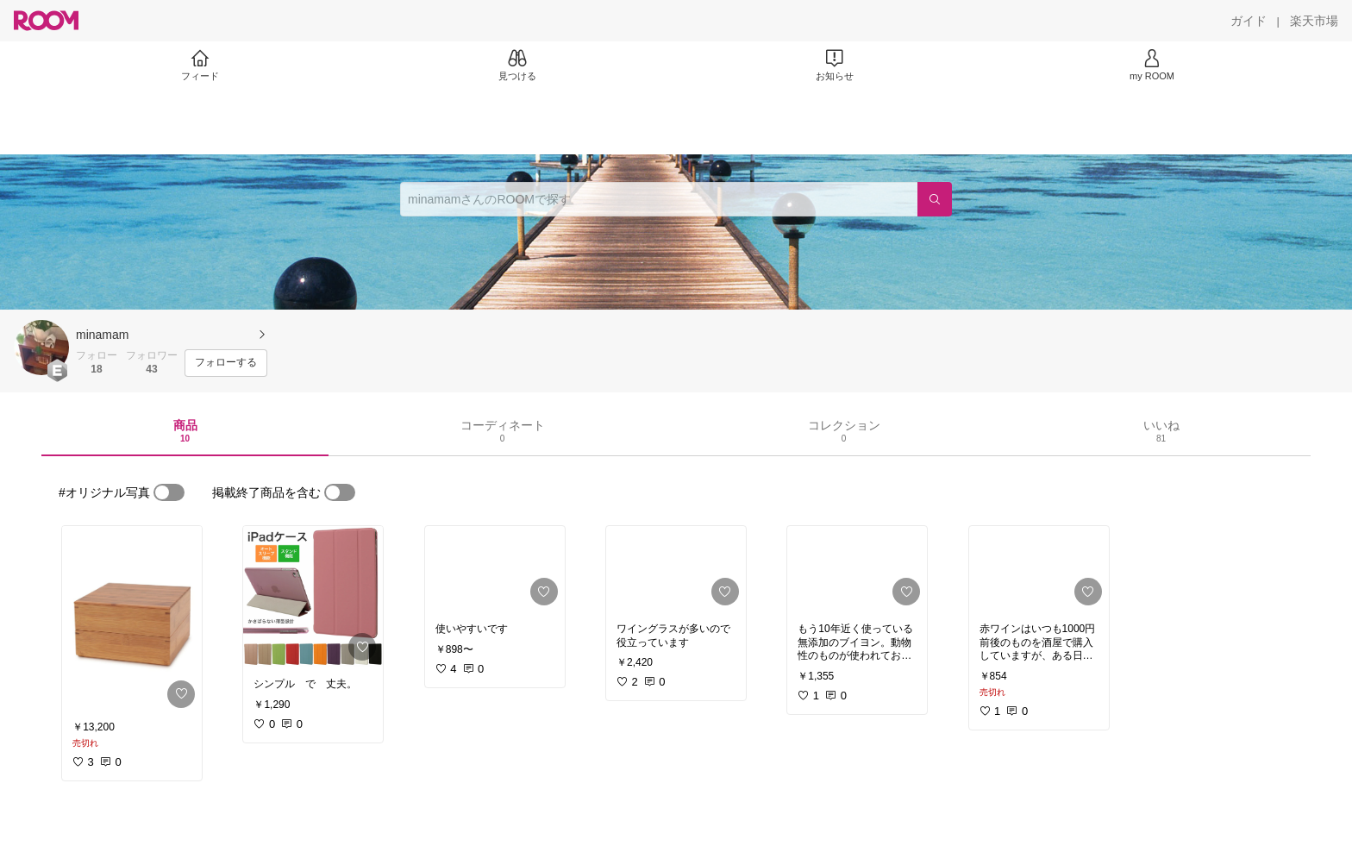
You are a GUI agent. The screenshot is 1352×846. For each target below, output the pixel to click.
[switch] (169, 492)
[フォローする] (226, 363)
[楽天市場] (1314, 20)
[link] (132, 620)
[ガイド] (1248, 20)
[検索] (934, 199)
